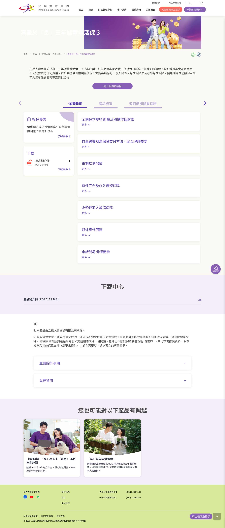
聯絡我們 (156, 2)
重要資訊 (112, 380)
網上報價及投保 (112, 86)
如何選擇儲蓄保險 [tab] (143, 103)
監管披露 (61, 516)
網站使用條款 (47, 516)
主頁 (26, 53)
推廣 (91, 9)
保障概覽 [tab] (75, 103)
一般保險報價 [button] (194, 9)
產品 (81, 9)
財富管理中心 (105, 9)
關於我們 (136, 9)
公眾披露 (150, 9)
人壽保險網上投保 (171, 9)
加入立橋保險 (175, 2)
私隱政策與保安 (31, 516)
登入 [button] (201, 2)
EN (190, 2)
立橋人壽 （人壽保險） (52, 53)
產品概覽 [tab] (106, 103)
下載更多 (63, 169)
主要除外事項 (112, 362)
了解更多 (63, 136)
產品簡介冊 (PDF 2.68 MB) (41, 299)
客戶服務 (121, 9)
